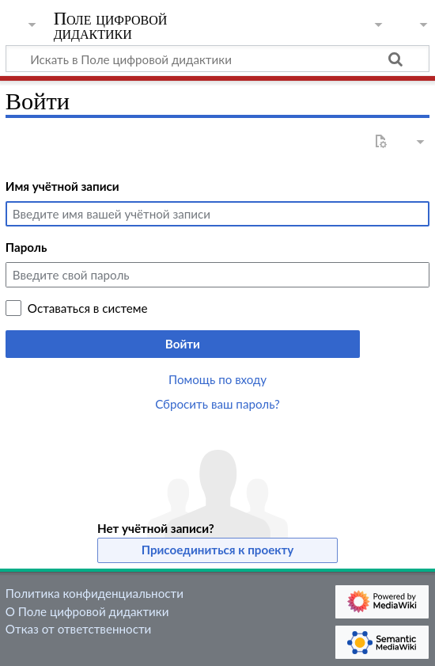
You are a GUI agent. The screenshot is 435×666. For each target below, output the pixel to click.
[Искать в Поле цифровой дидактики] (217, 58)
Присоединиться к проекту (218, 549)
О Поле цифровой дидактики (87, 611)
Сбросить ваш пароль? (217, 404)
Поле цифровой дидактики (111, 27)
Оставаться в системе (88, 308)
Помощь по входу (217, 379)
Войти (182, 344)
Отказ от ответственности (78, 629)
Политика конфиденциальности (94, 593)
